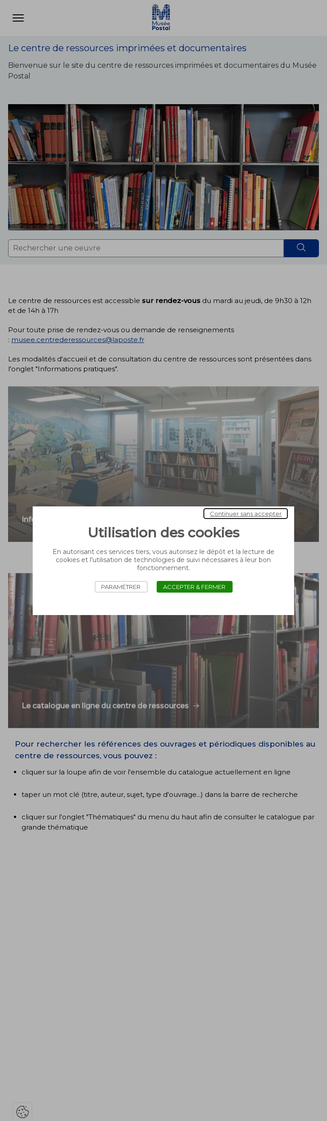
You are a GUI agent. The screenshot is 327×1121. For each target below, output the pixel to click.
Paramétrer (121, 586)
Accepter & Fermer (194, 586)
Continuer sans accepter (246, 513)
